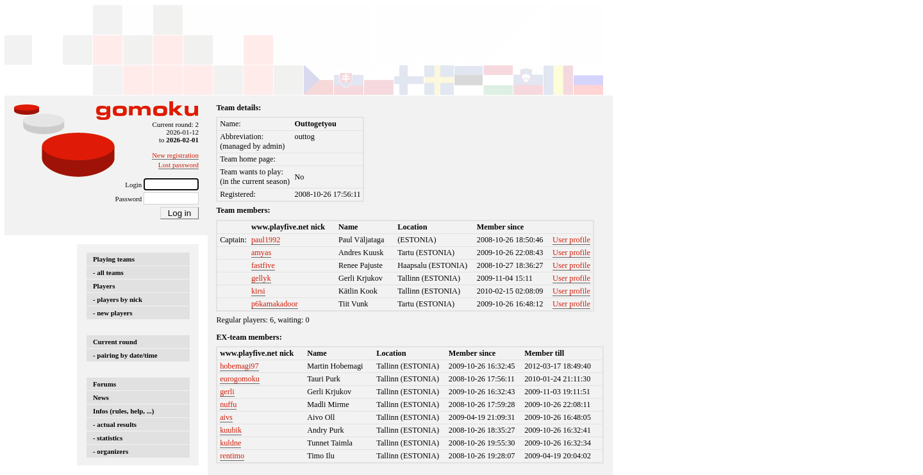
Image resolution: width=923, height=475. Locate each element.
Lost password (178, 165)
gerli (227, 391)
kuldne (230, 442)
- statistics (107, 438)
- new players (113, 313)
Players (104, 286)
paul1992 (266, 239)
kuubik (231, 430)
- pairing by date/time (125, 355)
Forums (104, 384)
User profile (571, 239)
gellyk (261, 278)
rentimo (232, 455)
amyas (261, 252)
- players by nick (117, 299)
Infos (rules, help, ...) (123, 411)
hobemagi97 (239, 366)
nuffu (228, 404)
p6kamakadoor (274, 303)
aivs (226, 417)
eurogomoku (240, 378)
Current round (115, 342)
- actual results (115, 424)
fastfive (263, 265)
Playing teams (114, 259)
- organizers (110, 451)
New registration (175, 155)
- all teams (108, 272)
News (101, 397)
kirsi (258, 291)
